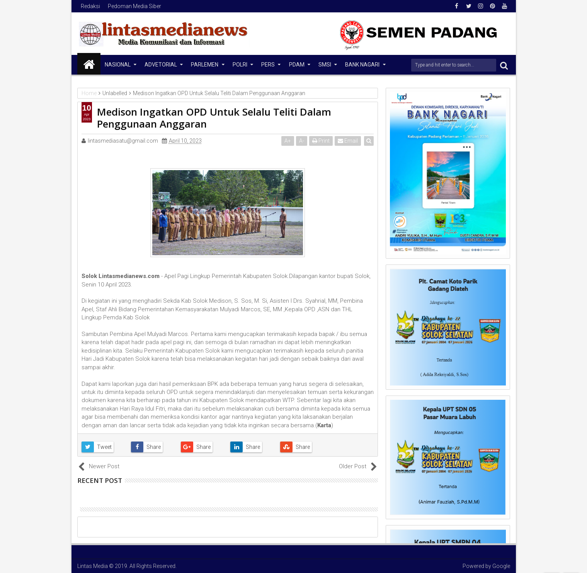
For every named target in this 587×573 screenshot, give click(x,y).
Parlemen (204, 64)
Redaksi (90, 6)
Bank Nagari (362, 64)
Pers (268, 64)
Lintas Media (92, 566)
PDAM (297, 64)
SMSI (324, 64)
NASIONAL (118, 64)
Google (501, 566)
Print (321, 141)
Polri (240, 64)
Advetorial (161, 64)
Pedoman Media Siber (134, 6)
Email (348, 141)
